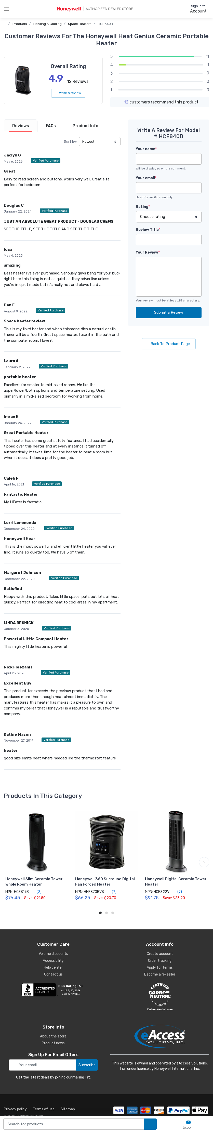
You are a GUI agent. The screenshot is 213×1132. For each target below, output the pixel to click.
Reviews (20, 125)
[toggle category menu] (6, 9)
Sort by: (70, 142)
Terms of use (44, 1109)
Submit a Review (168, 312)
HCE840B (105, 24)
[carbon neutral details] (159, 996)
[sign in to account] (195, 9)
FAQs (51, 125)
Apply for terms (160, 967)
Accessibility (53, 960)
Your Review (148, 252)
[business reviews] (53, 989)
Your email (146, 178)
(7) (111, 892)
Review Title (148, 230)
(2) (36, 892)
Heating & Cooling (47, 24)
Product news (53, 1043)
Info (85, 125)
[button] (204, 862)
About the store (53, 1036)
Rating (143, 207)
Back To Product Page (169, 343)
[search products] (150, 1124)
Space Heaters (79, 24)
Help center (53, 967)
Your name (146, 149)
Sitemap (68, 1109)
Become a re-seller (159, 974)
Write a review (68, 93)
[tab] (20, 126)
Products (19, 24)
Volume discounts (53, 954)
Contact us (53, 974)
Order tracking (159, 960)
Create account (160, 954)
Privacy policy (15, 1109)
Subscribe (87, 1065)
